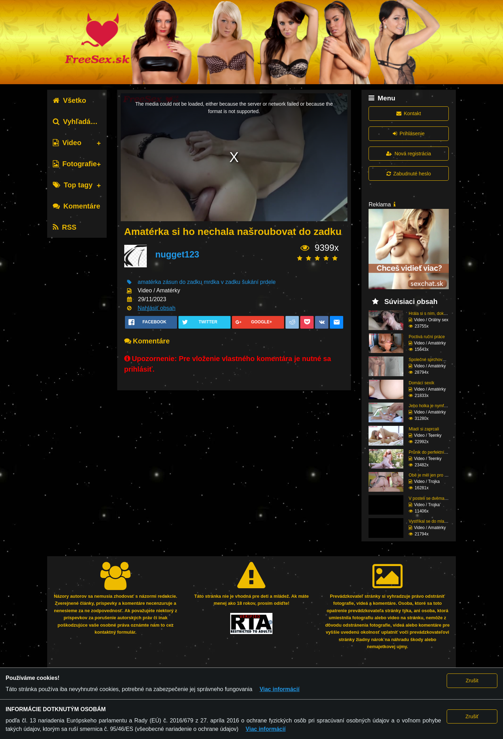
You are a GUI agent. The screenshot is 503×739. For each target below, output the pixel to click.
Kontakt (408, 113)
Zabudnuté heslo (408, 173)
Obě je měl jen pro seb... (432, 475)
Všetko (69, 100)
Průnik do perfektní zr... (430, 452)
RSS (64, 227)
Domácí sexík (421, 382)
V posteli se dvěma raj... (431, 498)
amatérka (149, 282)
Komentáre (76, 206)
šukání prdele (259, 282)
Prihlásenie (409, 133)
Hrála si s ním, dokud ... (431, 313)
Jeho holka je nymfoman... (433, 405)
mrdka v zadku (222, 282)
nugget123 (177, 254)
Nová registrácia (408, 153)
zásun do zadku (182, 282)
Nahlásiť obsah (156, 308)
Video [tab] (67, 143)
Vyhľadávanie (80, 121)
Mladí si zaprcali (424, 429)
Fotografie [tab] (75, 164)
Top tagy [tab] (73, 185)
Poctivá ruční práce (427, 336)
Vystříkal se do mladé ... (431, 521)
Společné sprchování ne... (433, 359)
